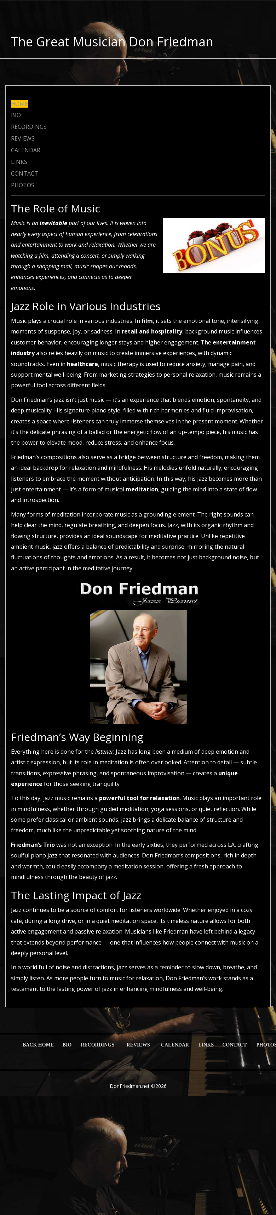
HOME (19, 104)
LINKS (19, 162)
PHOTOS (22, 185)
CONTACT (24, 173)
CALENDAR (25, 150)
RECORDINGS (29, 127)
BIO (16, 115)
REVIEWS (23, 138)
